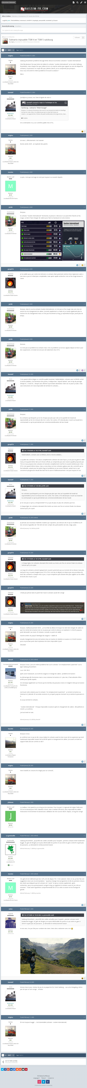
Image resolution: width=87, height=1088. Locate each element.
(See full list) (36, 16)
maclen (10, 172)
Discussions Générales (33, 42)
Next (9, 50)
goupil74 (11, 269)
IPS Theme (40, 1075)
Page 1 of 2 (19, 50)
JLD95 (10, 207)
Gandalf (10, 92)
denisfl (10, 659)
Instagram (39, 1081)
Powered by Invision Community (43, 1085)
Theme (43, 1078)
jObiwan (10, 802)
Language (36, 1078)
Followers (77, 37)
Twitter (43, 1081)
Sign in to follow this (9, 37)
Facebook (48, 1081)
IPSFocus (47, 1075)
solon (10, 909)
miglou (12, 42)
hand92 (10, 728)
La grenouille (10, 835)
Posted (27, 55)
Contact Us (51, 1078)
